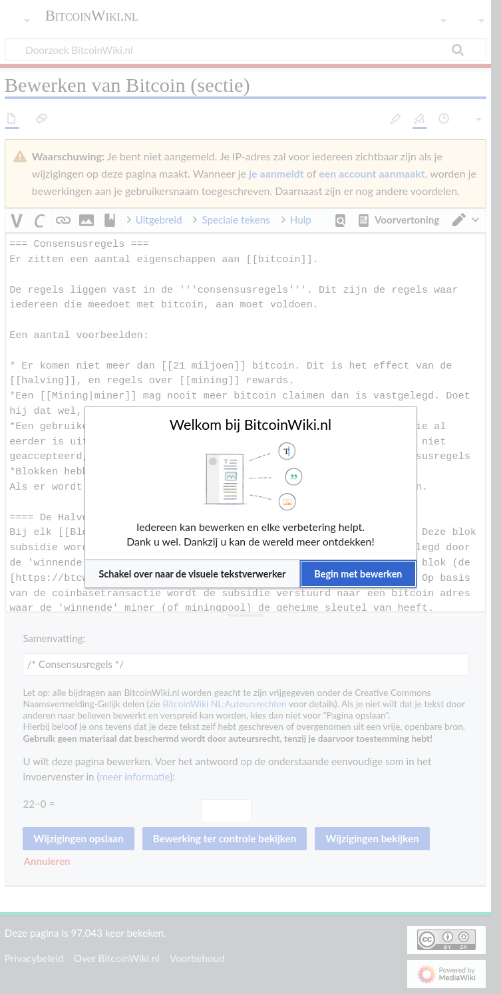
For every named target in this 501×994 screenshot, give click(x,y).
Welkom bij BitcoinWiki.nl (250, 424)
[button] (192, 573)
